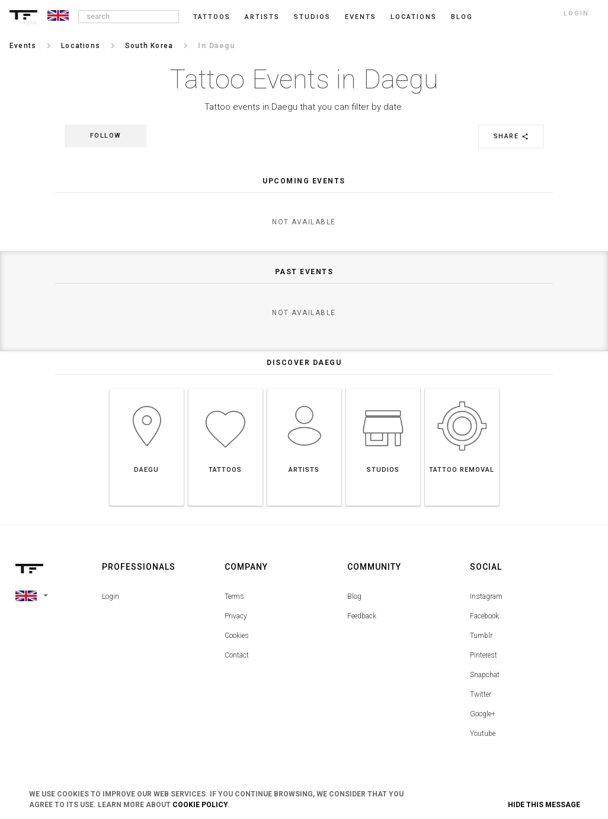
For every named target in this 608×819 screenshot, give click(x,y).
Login (110, 596)
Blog (354, 596)
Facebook (484, 616)
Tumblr (481, 635)
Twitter (480, 694)
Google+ (482, 714)
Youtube (482, 733)
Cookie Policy (200, 805)
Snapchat (485, 675)
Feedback (361, 616)
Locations (414, 17)
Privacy (236, 616)
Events (360, 17)
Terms (234, 596)
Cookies (237, 635)
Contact (237, 655)
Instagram (486, 596)
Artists (262, 17)
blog (462, 17)
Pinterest (483, 655)
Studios (312, 17)
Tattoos (212, 17)
